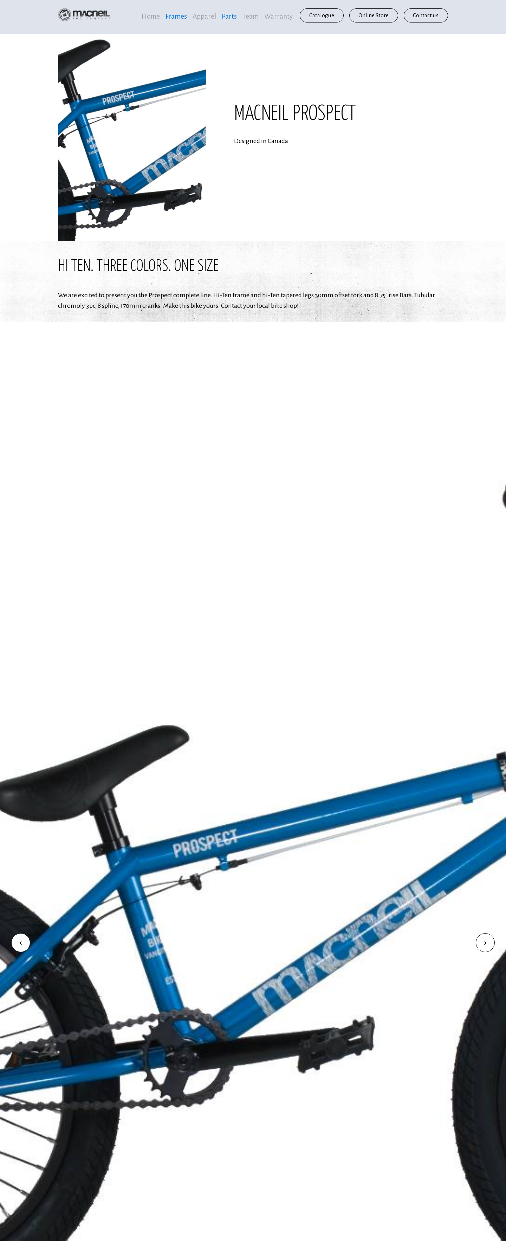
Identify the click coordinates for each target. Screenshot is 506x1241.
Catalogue (321, 15)
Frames (176, 16)
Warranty (278, 16)
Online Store (373, 15)
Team (250, 16)
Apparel (204, 16)
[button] (20, 942)
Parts (229, 16)
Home (151, 16)
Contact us (426, 15)
